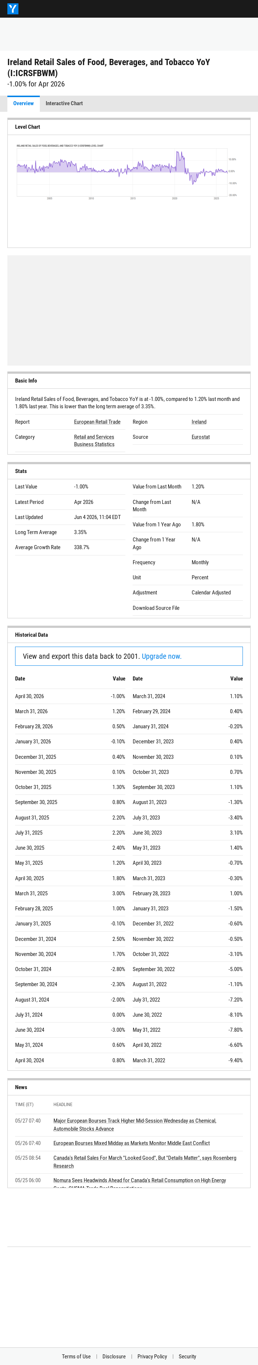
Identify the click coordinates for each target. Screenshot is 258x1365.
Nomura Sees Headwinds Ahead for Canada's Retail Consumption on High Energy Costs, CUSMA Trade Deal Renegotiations (139, 1184)
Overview (23, 103)
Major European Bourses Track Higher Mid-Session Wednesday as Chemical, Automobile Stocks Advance (134, 1124)
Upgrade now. (162, 656)
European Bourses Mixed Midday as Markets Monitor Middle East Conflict (131, 1143)
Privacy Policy (152, 1356)
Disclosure (114, 1356)
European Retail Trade (97, 422)
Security (187, 1356)
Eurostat (201, 437)
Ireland (199, 422)
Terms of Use (76, 1356)
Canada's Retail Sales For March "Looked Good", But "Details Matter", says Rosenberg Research (144, 1162)
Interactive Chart (64, 103)
